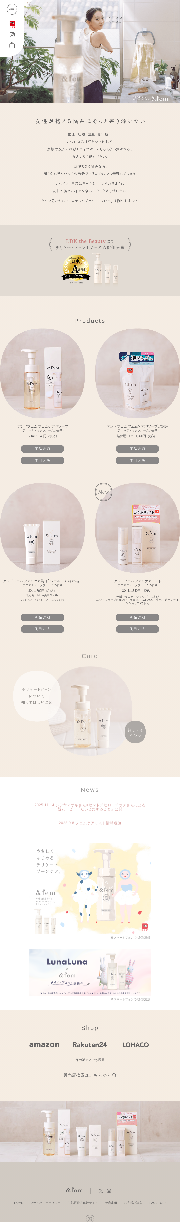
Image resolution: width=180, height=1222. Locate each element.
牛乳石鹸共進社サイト (83, 1202)
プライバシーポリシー (45, 1202)
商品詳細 (43, 448)
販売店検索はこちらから (87, 1075)
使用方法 (43, 460)
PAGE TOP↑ (157, 1202)
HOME (18, 1202)
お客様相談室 (133, 1202)
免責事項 (111, 1202)
